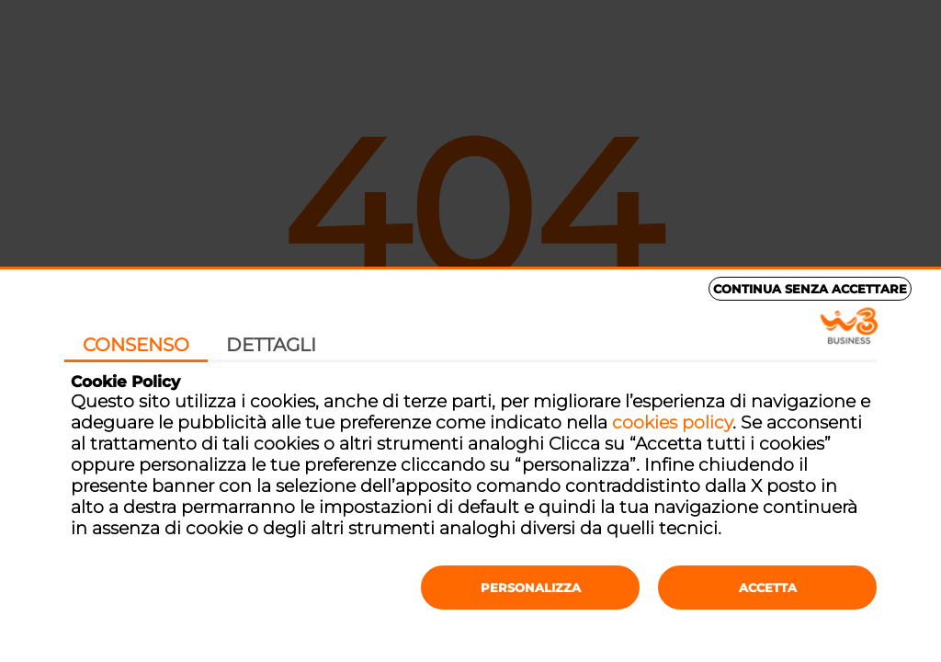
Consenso (136, 345)
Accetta (768, 587)
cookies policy (672, 422)
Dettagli (271, 345)
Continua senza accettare (810, 288)
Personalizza (531, 587)
